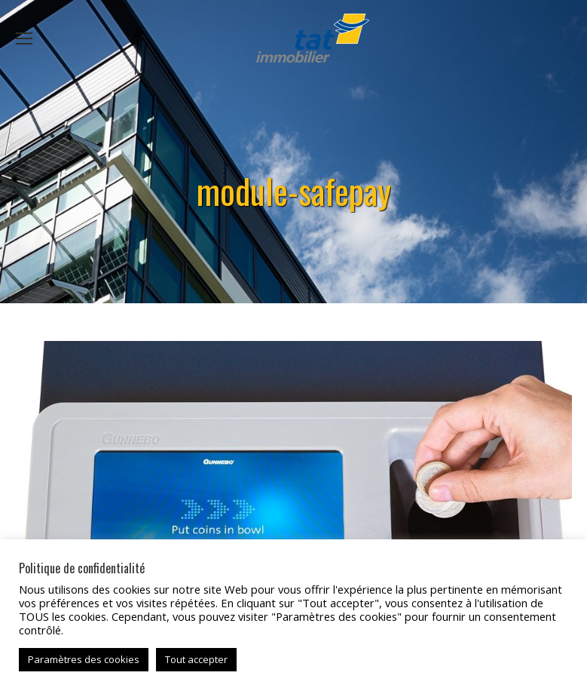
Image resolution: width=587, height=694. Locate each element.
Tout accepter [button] (196, 659)
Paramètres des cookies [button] (83, 659)
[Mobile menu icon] (24, 38)
